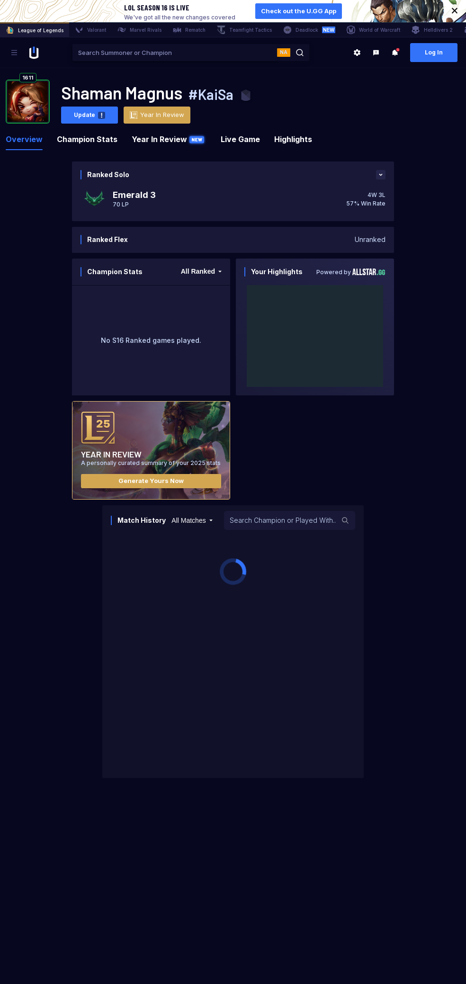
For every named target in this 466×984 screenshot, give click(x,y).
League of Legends (34, 30)
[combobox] (174, 52)
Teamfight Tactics (244, 30)
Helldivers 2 (432, 30)
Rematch (189, 30)
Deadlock (309, 30)
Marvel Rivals (139, 30)
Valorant (90, 30)
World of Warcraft (373, 30)
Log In (434, 52)
